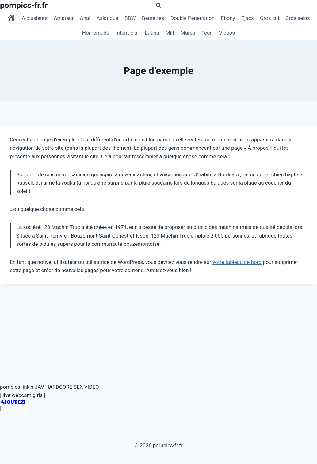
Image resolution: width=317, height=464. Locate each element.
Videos (227, 33)
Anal (85, 18)
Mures (188, 33)
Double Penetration (192, 18)
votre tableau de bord (237, 262)
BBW (130, 18)
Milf (170, 33)
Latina (152, 33)
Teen (207, 33)
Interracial (127, 33)
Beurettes (153, 18)
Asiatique (107, 18)
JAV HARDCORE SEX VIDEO (67, 387)
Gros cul (269, 18)
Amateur (64, 18)
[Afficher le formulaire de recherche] (158, 5)
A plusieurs (35, 18)
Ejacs (247, 18)
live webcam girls (22, 395)
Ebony (228, 18)
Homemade (95, 33)
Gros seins (297, 18)
